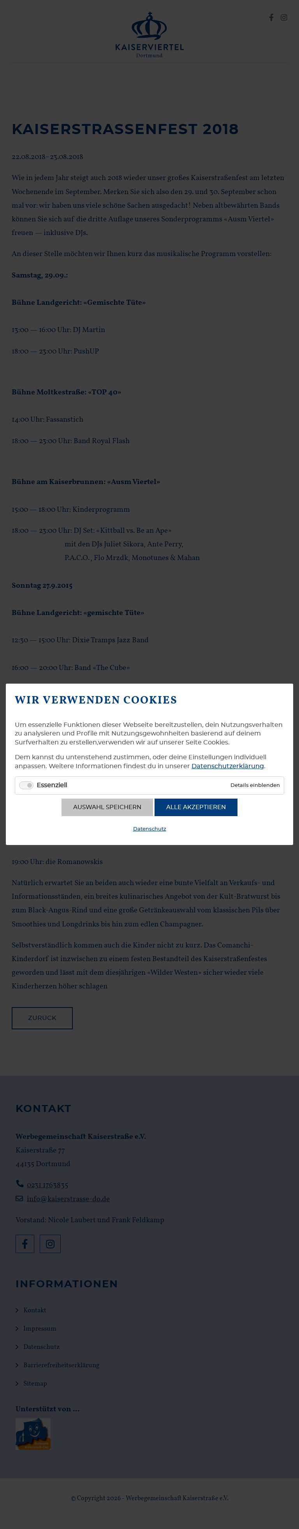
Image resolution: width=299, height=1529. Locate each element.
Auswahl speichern (107, 807)
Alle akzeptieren (196, 807)
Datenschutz (149, 829)
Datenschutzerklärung (228, 766)
